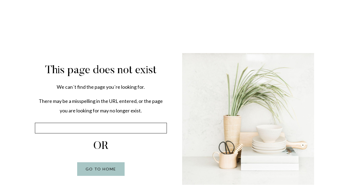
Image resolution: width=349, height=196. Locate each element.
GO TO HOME (101, 169)
